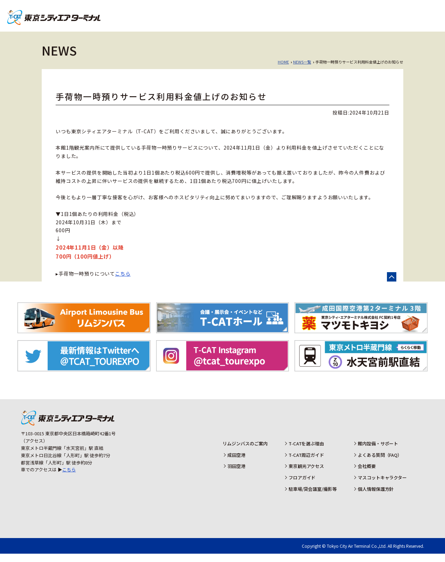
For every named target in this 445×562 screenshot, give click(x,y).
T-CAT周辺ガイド (306, 463)
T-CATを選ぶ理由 (306, 451)
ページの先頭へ (391, 285)
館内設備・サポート (378, 451)
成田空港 (368, 13)
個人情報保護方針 (376, 497)
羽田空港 (411, 13)
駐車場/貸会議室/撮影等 (312, 497)
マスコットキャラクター (382, 486)
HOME (283, 70)
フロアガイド (301, 486)
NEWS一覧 (302, 70)
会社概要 (367, 474)
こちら (123, 281)
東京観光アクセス (306, 474)
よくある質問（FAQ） (380, 463)
